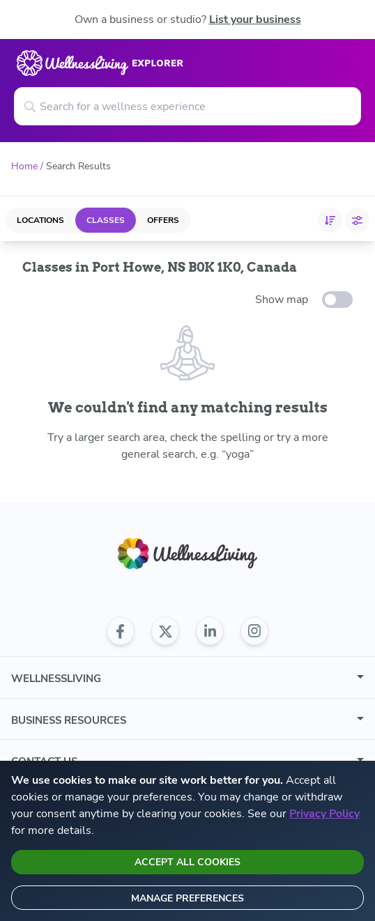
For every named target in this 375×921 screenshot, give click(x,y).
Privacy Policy (324, 813)
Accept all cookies (187, 862)
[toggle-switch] (337, 299)
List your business (255, 19)
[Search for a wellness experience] (187, 106)
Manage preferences (187, 898)
